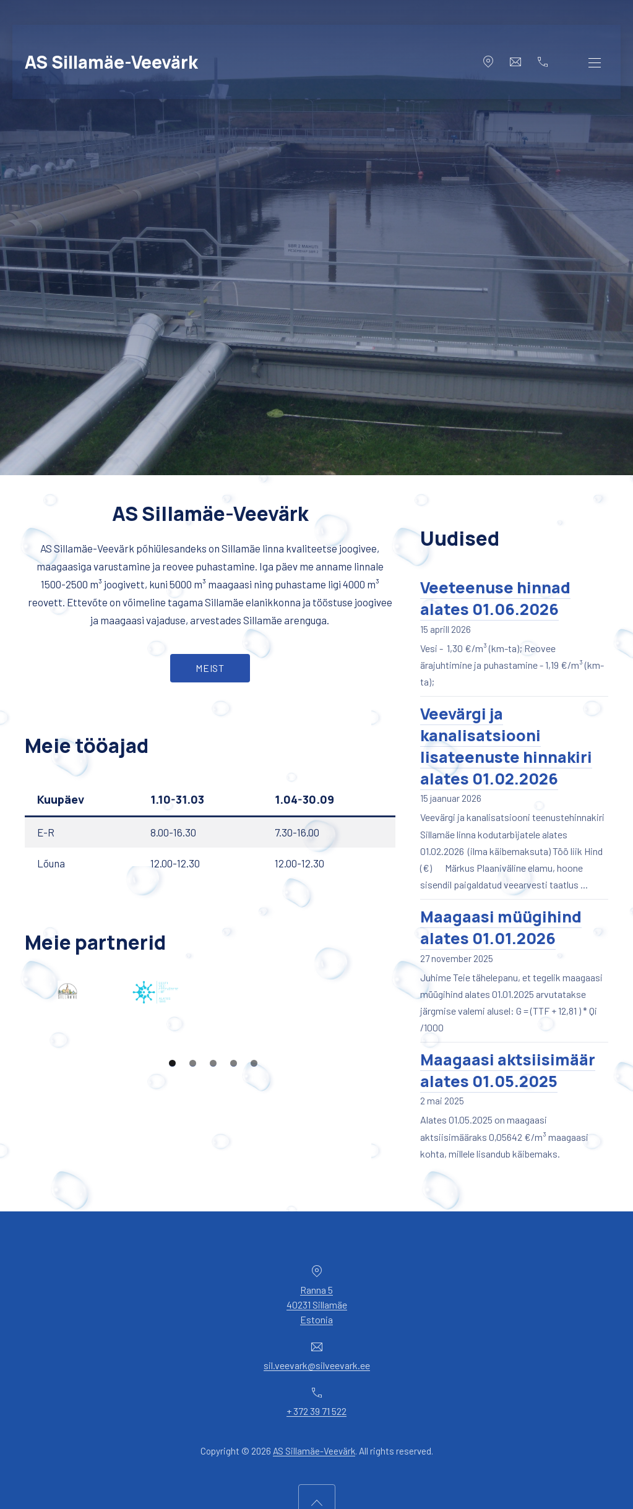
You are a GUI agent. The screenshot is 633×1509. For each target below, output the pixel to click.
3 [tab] (213, 1143)
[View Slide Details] (117, 1005)
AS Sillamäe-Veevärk (111, 62)
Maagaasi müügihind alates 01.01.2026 (501, 927)
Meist (210, 668)
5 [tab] (254, 1143)
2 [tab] (192, 1143)
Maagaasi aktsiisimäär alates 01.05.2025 (507, 1070)
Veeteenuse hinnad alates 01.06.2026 (495, 598)
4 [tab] (233, 1143)
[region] (210, 1055)
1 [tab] (172, 1143)
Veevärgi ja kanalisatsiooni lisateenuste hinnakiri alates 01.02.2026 (506, 746)
